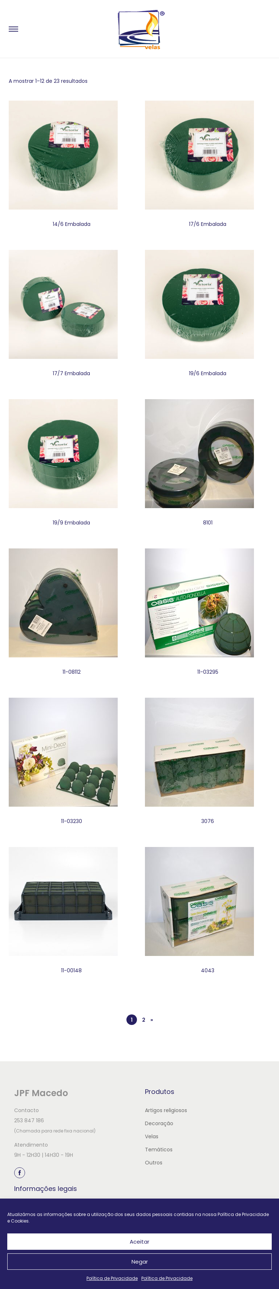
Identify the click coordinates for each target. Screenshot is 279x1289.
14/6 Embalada (71, 224)
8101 (208, 522)
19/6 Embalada (207, 373)
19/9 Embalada (71, 522)
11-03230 (71, 821)
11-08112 (71, 672)
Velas (151, 1136)
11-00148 (71, 970)
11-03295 (207, 672)
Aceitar (139, 1241)
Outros (153, 1162)
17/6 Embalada (207, 224)
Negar (140, 1261)
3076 (207, 821)
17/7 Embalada (71, 373)
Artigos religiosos (166, 1110)
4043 (207, 970)
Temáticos (159, 1149)
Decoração (159, 1123)
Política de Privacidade (112, 1278)
